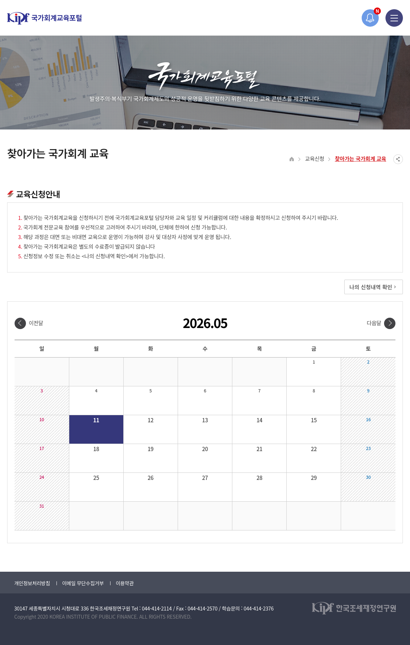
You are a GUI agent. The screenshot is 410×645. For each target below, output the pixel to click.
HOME (292, 159)
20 (205, 449)
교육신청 (314, 158)
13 (205, 420)
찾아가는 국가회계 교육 (360, 158)
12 (151, 420)
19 (151, 449)
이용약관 (125, 583)
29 (314, 477)
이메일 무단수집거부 (83, 583)
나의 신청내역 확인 (374, 287)
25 (96, 477)
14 (260, 420)
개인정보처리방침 (32, 583)
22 (314, 449)
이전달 (36, 323)
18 (96, 449)
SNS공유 (398, 159)
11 (96, 420)
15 (314, 420)
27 (205, 477)
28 (260, 477)
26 (151, 477)
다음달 (374, 323)
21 (260, 449)
